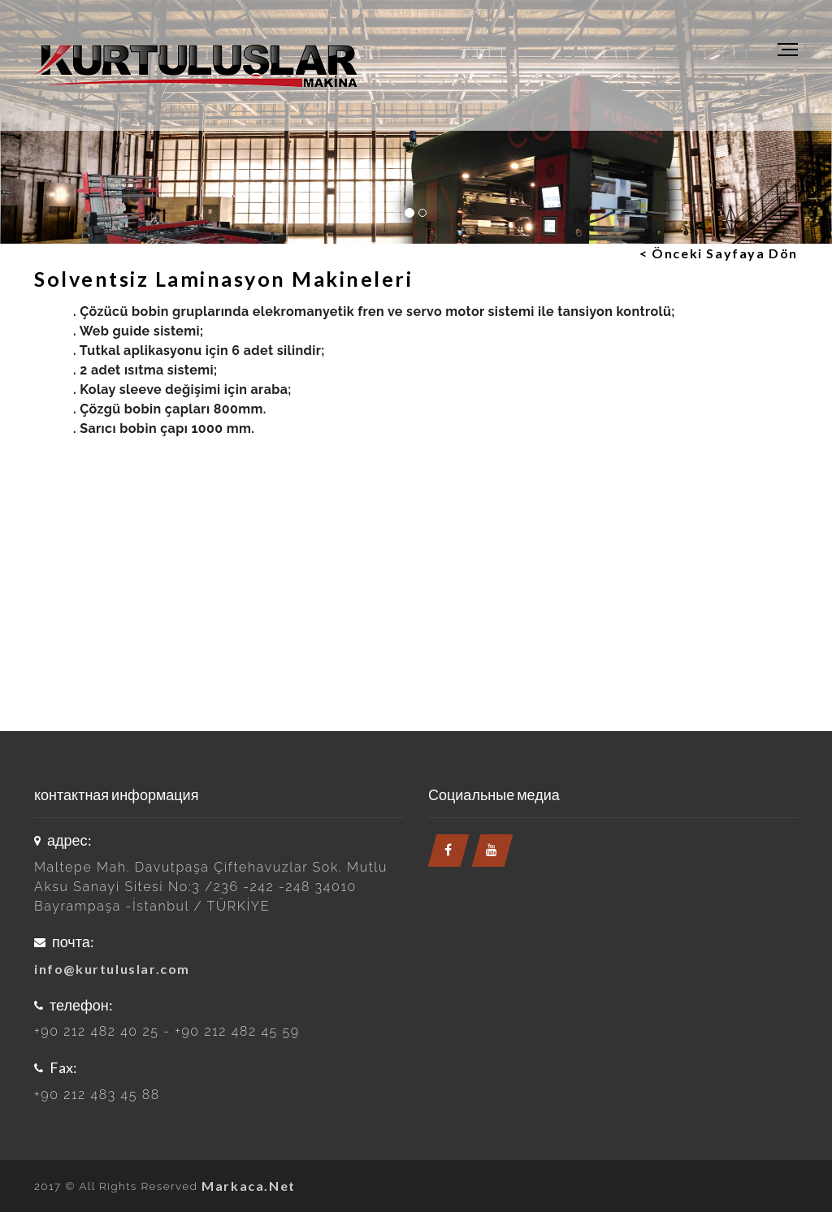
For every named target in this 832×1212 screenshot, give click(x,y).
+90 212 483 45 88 (97, 1094)
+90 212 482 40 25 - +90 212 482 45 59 (167, 1031)
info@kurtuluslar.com (112, 968)
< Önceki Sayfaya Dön (718, 253)
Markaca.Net (249, 1185)
